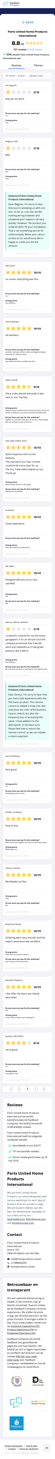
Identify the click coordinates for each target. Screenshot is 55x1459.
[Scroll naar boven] (46, 1447)
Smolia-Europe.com (23, 1223)
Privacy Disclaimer (14, 1445)
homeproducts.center (23, 1266)
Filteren (38, 65)
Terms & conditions (28, 1448)
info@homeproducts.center (26, 1259)
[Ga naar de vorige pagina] (19, 1089)
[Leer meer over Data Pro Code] (17, 1381)
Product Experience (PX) (20, 1329)
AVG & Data (31, 1445)
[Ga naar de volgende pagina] (35, 1089)
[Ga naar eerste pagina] (11, 1089)
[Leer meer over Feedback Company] (17, 1402)
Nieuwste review (38, 75)
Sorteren (21, 76)
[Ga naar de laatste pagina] (44, 1089)
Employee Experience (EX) (21, 1333)
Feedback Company (28, 1452)
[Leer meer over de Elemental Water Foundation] (17, 1423)
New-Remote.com (36, 1219)
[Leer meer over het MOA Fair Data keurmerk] (38, 1381)
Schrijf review (34, 49)
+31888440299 (19, 1262)
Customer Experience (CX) (25, 1326)
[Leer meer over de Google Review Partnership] (38, 1402)
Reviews (16, 65)
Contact (12, 1448)
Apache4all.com (16, 1219)
